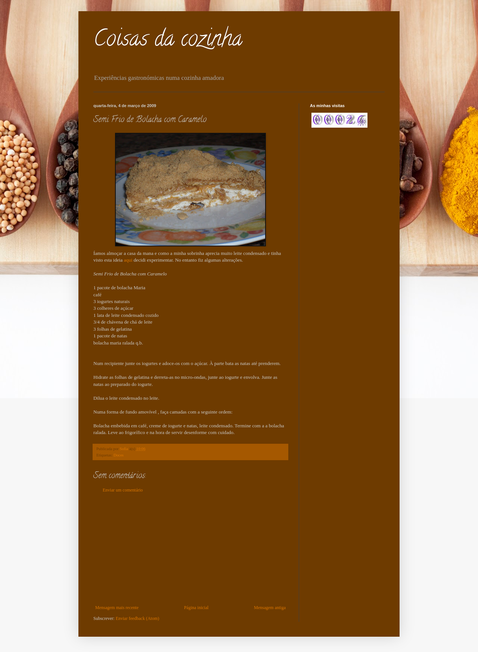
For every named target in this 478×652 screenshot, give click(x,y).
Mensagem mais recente (117, 607)
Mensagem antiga (270, 607)
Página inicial (196, 607)
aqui (129, 260)
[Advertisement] (190, 549)
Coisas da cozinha (167, 40)
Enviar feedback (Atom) (137, 618)
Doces (119, 455)
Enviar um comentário (123, 490)
